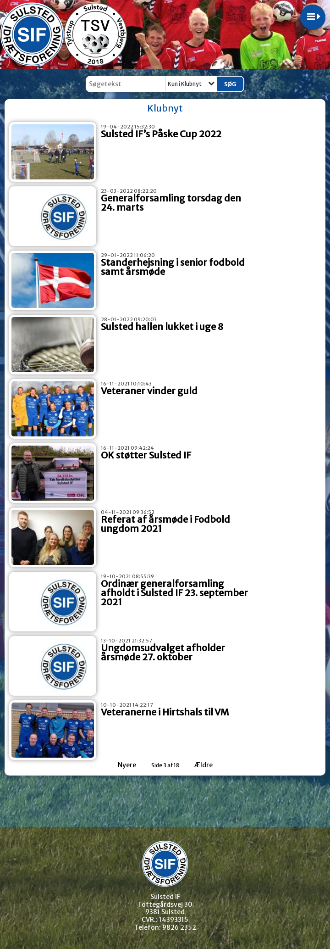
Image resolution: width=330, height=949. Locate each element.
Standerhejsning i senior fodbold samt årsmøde (173, 267)
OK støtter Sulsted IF (146, 455)
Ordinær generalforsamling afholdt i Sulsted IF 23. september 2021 (174, 593)
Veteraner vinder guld (149, 390)
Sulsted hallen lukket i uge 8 (162, 326)
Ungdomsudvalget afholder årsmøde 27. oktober (163, 652)
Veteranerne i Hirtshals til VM (165, 712)
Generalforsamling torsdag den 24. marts (171, 202)
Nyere (121, 765)
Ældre (209, 765)
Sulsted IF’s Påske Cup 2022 (161, 134)
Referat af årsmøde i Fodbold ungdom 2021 (165, 524)
